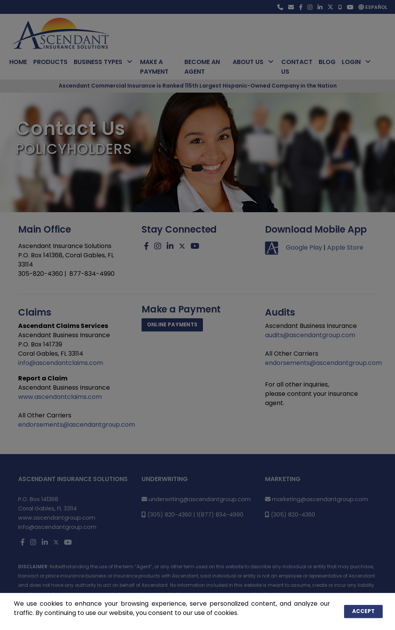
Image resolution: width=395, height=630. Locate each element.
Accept (365, 611)
